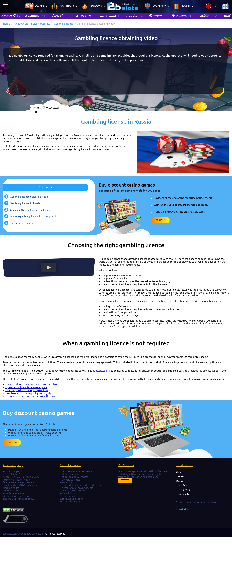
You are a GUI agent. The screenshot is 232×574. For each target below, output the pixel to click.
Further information (21, 223)
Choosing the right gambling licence (30, 209)
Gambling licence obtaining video (29, 196)
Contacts (180, 476)
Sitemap (179, 481)
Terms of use (182, 485)
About (179, 472)
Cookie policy (184, 494)
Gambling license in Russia (25, 203)
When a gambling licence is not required (33, 216)
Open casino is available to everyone (26, 387)
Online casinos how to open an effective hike (31, 384)
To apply (160, 220)
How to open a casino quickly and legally (28, 393)
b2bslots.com (100, 370)
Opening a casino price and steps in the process (32, 396)
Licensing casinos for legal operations (26, 390)
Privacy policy (184, 489)
